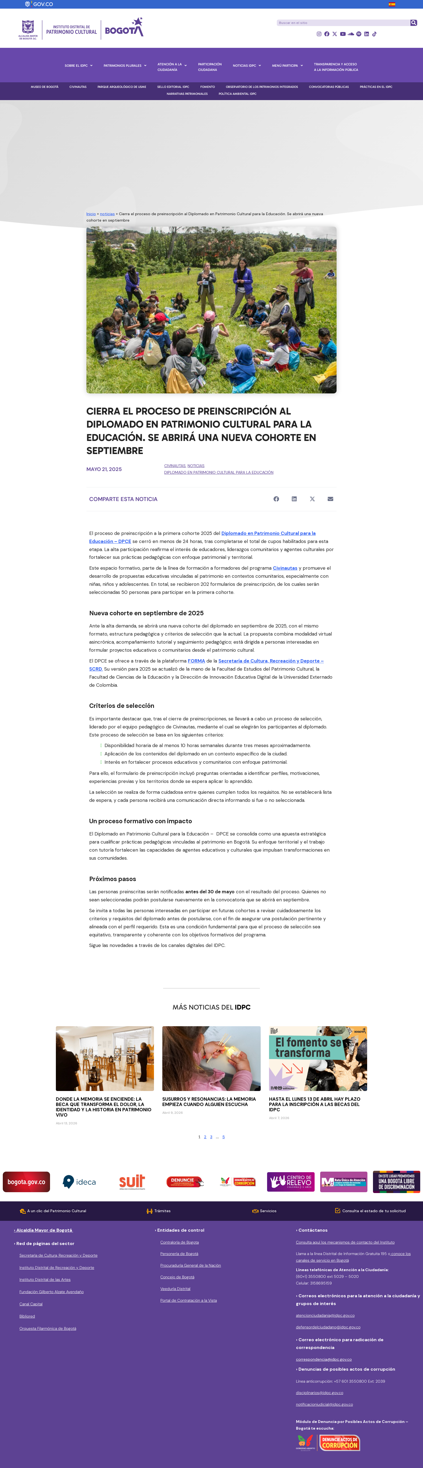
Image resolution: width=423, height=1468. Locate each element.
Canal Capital (31, 1303)
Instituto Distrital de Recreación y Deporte (56, 1267)
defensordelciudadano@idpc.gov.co (328, 1327)
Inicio (91, 213)
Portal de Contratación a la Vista (188, 1300)
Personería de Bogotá (179, 1253)
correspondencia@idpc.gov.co (324, 1359)
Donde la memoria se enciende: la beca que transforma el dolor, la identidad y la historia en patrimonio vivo (103, 1107)
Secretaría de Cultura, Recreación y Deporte (58, 1255)
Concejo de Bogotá (177, 1276)
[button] (276, 499)
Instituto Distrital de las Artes (45, 1279)
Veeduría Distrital (175, 1288)
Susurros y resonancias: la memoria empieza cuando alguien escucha (209, 1102)
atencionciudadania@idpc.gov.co (325, 1315)
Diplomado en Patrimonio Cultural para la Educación (218, 472)
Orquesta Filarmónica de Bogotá (47, 1328)
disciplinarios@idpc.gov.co (319, 1392)
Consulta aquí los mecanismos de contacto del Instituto (345, 1242)
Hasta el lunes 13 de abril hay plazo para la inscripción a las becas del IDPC (314, 1104)
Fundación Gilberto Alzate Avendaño (51, 1291)
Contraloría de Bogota (179, 1242)
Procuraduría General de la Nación (190, 1265)
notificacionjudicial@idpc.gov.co (324, 1404)
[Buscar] (413, 23)
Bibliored (27, 1316)
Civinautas (175, 465)
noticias (107, 213)
